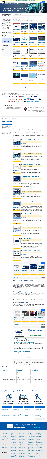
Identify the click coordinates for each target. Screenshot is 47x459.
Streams (3, 439)
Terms (3, 447)
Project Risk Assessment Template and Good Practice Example (33, 317)
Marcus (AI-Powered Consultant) (5, 445)
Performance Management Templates (5, 408)
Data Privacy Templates (21, 434)
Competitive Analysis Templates (13, 442)
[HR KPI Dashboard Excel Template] (41, 63)
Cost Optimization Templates (13, 445)
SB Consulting (31, 68)
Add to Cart (16, 33)
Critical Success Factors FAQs (5, 128)
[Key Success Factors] (16, 51)
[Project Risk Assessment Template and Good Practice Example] (33, 313)
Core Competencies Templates (5, 416)
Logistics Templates (29, 433)
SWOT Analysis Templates (38, 436)
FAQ (2, 447)
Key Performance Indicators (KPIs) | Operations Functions (24, 67)
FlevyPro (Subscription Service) (5, 438)
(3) (28, 20)
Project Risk (7, 133)
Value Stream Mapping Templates (39, 450)
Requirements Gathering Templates (31, 450)
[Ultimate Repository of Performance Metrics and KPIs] (41, 38)
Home (2, 3)
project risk (23, 304)
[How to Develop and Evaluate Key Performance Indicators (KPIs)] (41, 75)
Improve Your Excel (40, 68)
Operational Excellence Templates (16, 408)
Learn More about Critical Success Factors (7, 36)
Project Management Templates (16, 410)
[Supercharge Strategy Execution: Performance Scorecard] (33, 26)
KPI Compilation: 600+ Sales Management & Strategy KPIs (16, 42)
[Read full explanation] (23, 356)
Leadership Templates (26, 414)
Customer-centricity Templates (13, 450)
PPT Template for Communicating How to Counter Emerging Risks (40, 317)
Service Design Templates (38, 438)
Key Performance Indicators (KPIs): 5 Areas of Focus (16, 67)
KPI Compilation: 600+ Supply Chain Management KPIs (41, 29)
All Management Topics (6, 3)
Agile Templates (12, 433)
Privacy (5, 447)
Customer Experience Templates (38, 415)
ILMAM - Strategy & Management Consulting (26, 68)
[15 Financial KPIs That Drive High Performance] (24, 51)
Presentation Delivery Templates (38, 408)
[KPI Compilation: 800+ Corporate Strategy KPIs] (24, 26)
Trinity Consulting (31, 31)
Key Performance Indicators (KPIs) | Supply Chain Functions (32, 42)
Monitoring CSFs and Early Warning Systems (6, 126)
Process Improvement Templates (31, 445)
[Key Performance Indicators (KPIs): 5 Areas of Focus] (16, 63)
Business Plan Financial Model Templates (14, 438)
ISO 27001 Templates (21, 444)
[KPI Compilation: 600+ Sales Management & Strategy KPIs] (16, 38)
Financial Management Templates (38, 414)
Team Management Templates (39, 447)
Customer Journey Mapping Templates (38, 416)
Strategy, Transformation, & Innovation (12, 3)
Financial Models (4, 436)
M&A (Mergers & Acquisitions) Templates (6, 414)
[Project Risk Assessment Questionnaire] (17, 313)
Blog (6, 447)
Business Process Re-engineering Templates (17, 414)
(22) (20, 20)
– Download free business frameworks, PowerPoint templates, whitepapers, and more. (23, 0)
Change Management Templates (27, 408)
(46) (25, 20)
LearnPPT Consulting (16, 31)
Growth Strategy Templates (4, 410)
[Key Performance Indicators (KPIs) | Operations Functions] (24, 63)
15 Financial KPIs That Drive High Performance (24, 54)
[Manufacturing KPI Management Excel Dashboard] (24, 38)
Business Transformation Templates (14, 439)
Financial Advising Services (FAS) (22, 456)
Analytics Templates (12, 434)
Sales (9, 133)
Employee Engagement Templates (27, 416)
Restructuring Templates (38, 433)
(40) (16, 20)
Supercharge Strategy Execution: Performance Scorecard (32, 30)
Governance (4, 132)
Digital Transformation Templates (38, 410)
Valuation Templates (38, 448)
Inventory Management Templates (22, 448)
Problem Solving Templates (30, 444)
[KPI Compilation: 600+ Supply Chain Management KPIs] (41, 26)
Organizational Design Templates (27, 409)
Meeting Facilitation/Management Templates (32, 438)
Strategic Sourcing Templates (39, 442)
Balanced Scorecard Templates (13, 436)
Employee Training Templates (21, 438)
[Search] (10, 2)
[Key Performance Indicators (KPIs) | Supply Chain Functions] (33, 38)
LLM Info (28, 455)
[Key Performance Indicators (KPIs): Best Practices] (16, 26)
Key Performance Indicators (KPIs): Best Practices (16, 29)
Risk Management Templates (16, 415)
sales (18, 130)
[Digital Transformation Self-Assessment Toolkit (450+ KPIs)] (33, 63)
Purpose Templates (29, 448)
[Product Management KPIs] (33, 51)
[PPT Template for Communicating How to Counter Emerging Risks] (41, 313)
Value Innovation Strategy (38, 455)
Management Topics (4, 444)
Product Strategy (37, 453)
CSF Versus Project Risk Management (6, 127)
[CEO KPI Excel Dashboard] (33, 75)
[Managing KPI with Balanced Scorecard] (16, 75)
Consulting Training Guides (21, 455)
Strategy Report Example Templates (39, 444)
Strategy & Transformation (4, 433)
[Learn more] (34, 186)
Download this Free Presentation (35, 335)
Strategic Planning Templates (5, 409)
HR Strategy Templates (26, 415)
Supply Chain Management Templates (16, 409)
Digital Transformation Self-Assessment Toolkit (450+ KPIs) (32, 67)
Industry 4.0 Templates (21, 445)
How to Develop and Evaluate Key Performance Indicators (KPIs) (41, 80)
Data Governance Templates (21, 433)
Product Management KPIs (27, 238)
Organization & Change (4, 435)
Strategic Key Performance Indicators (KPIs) (41, 54)
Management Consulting (13, 456)
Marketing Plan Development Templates (6, 415)
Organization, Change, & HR (13, 455)
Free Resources (29, 453)
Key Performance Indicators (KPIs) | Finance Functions (24, 79)
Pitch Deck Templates (30, 441)
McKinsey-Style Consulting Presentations (31, 456)
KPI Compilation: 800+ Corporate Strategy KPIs (24, 29)
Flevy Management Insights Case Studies (6, 129)
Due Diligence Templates (21, 436)
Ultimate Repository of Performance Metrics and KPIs (41, 42)
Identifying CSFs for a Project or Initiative (6, 125)
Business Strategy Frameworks (22, 453)
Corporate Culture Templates (26, 410)
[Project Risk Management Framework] (25, 313)
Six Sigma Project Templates (38, 439)
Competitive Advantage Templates (14, 441)
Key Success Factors (8, 132)
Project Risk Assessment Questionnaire (17, 317)
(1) (32, 20)
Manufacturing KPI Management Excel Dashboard (23, 42)
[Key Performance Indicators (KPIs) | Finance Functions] (24, 75)
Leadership (4, 133)
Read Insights (42, 277)
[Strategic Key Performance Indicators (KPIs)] (41, 51)
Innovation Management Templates (22, 447)
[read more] (41, 110)
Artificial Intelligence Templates (38, 409)
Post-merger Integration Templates (16, 416)
